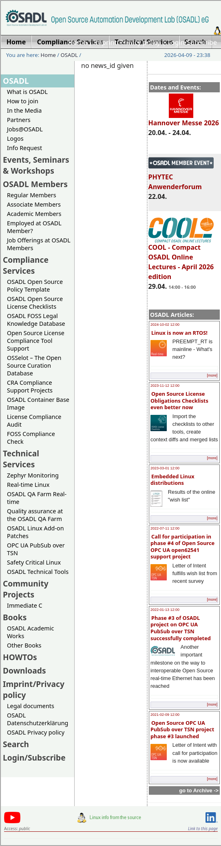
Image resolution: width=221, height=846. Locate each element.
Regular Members (31, 195)
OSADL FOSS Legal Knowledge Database (36, 319)
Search (16, 744)
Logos (15, 138)
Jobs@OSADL (25, 129)
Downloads (24, 670)
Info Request (24, 148)
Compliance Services (26, 265)
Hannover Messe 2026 (183, 119)
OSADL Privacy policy (35, 732)
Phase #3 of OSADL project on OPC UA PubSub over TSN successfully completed (180, 628)
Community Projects (26, 589)
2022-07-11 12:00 (164, 528)
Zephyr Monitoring (33, 475)
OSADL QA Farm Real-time (36, 498)
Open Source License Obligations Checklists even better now (179, 400)
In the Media (24, 110)
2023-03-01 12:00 (164, 468)
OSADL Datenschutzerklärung (37, 719)
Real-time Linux (28, 484)
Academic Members (34, 214)
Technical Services (21, 459)
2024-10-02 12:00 (164, 325)
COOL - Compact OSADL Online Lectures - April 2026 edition (181, 258)
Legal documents (30, 706)
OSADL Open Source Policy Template (35, 285)
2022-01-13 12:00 (164, 610)
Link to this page (203, 828)
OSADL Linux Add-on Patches (35, 532)
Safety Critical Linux (34, 562)
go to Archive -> (199, 790)
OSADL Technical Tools (38, 572)
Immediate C (24, 605)
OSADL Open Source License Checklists (35, 302)
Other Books (24, 645)
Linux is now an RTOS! (179, 332)
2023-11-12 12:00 (164, 386)
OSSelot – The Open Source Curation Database (34, 365)
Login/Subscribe (192, 42)
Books (15, 617)
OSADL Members (35, 184)
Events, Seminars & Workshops (36, 165)
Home (77, 42)
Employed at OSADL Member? (34, 227)
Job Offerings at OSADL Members (39, 244)
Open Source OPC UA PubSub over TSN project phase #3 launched (182, 729)
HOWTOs (20, 657)
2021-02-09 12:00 (164, 715)
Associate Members (34, 204)
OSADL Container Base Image (38, 403)
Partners (19, 120)
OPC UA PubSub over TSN (36, 549)
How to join (22, 101)
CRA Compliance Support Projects (30, 386)
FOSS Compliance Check (31, 437)
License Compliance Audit (34, 420)
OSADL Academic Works (30, 632)
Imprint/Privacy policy (127, 42)
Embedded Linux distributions (172, 480)
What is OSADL (27, 92)
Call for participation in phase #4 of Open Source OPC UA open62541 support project (182, 546)
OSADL (69, 55)
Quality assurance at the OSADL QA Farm (35, 515)
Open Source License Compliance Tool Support (35, 340)
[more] (212, 375)
